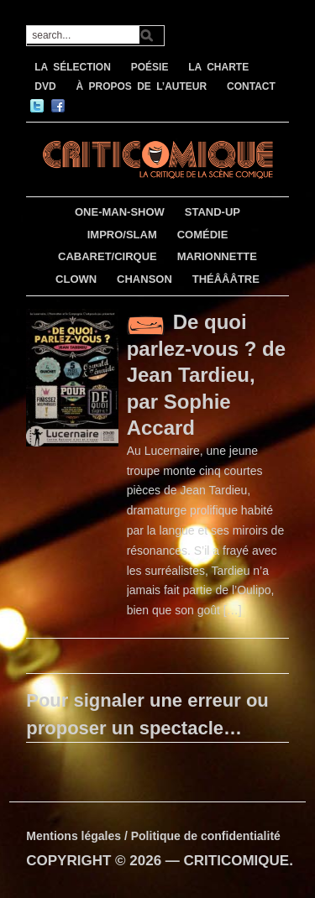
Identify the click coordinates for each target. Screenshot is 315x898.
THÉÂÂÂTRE (226, 279)
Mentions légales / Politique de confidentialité (153, 836)
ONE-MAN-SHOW (120, 212)
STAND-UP (212, 212)
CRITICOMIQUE (237, 861)
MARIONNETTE (217, 256)
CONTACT (251, 86)
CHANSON (144, 279)
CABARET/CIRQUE (107, 256)
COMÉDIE (202, 234)
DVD (44, 86)
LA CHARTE (218, 67)
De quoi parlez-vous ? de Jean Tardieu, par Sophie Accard (206, 374)
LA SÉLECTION (72, 67)
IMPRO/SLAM (122, 234)
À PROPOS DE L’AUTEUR (141, 86)
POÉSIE (150, 67)
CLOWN (76, 279)
